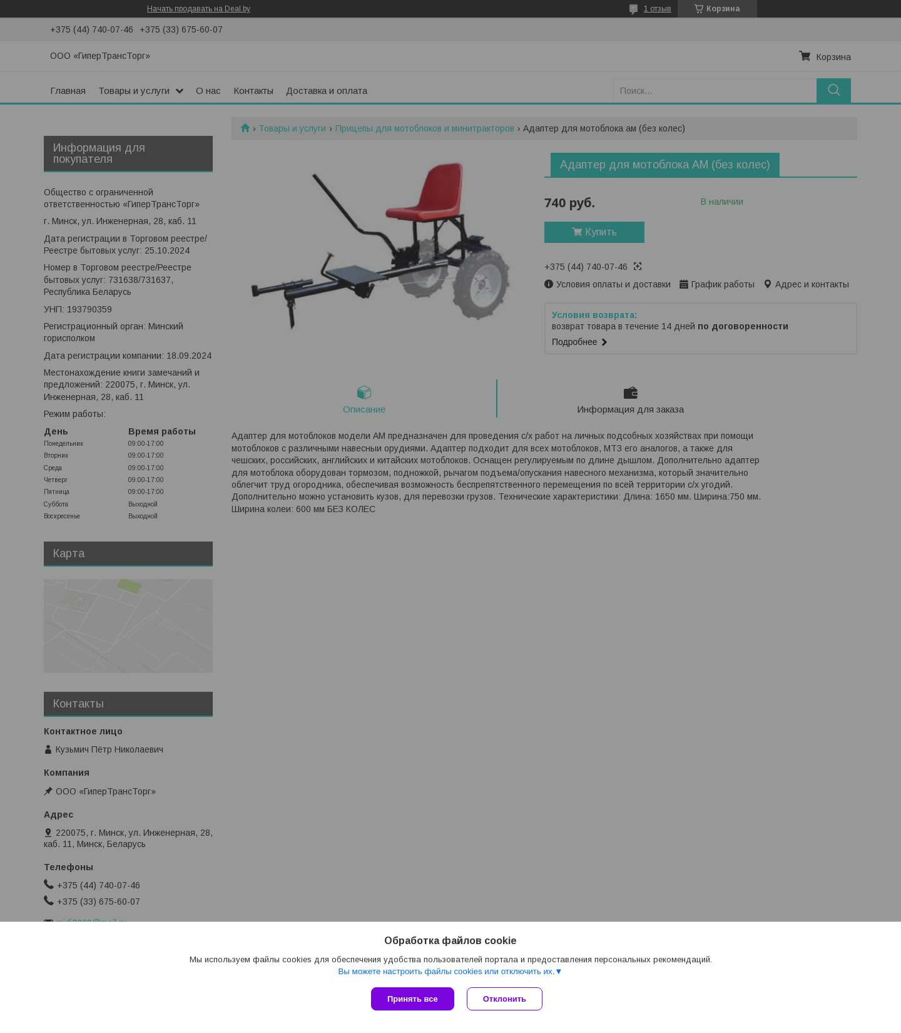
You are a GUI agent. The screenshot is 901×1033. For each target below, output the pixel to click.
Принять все (412, 999)
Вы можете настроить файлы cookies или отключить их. (446, 971)
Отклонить (504, 999)
